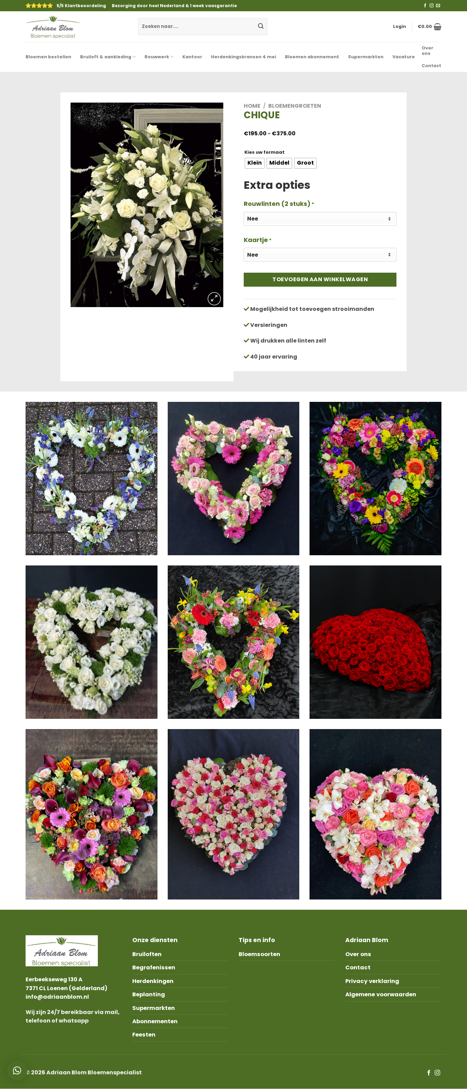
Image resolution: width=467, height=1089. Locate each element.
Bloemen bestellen (48, 57)
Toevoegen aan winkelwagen (320, 279)
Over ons (427, 50)
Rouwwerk (159, 57)
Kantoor (192, 57)
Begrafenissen (153, 967)
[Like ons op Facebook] (425, 5)
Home (252, 106)
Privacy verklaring (372, 981)
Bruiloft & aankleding (108, 57)
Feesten (143, 1035)
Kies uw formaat (264, 152)
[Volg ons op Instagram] (432, 5)
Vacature (403, 57)
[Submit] (261, 26)
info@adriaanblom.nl (57, 997)
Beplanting (148, 994)
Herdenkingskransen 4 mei (243, 57)
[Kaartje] (320, 254)
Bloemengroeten (294, 106)
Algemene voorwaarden (380, 994)
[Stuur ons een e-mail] (438, 5)
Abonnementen (155, 1021)
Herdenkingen (153, 981)
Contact (431, 66)
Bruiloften (147, 954)
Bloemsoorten (259, 954)
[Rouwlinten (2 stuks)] (320, 219)
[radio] (254, 163)
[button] (17, 1070)
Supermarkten (365, 57)
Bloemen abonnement (312, 57)
